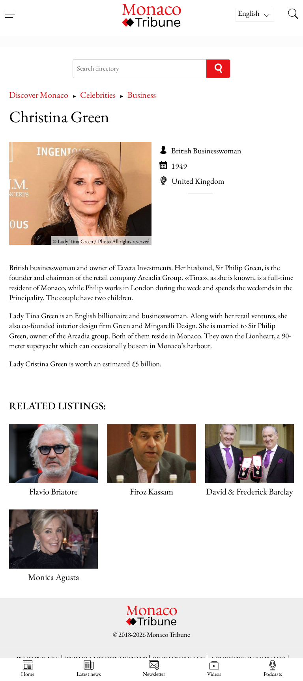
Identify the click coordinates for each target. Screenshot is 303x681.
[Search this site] (293, 14)
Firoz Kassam (151, 491)
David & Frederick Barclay (249, 491)
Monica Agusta (53, 577)
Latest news (89, 668)
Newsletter (154, 668)
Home (27, 668)
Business (141, 95)
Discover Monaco (38, 95)
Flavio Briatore (53, 491)
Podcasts (273, 668)
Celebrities (98, 95)
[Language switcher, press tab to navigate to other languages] (255, 15)
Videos (214, 668)
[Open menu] (10, 10)
